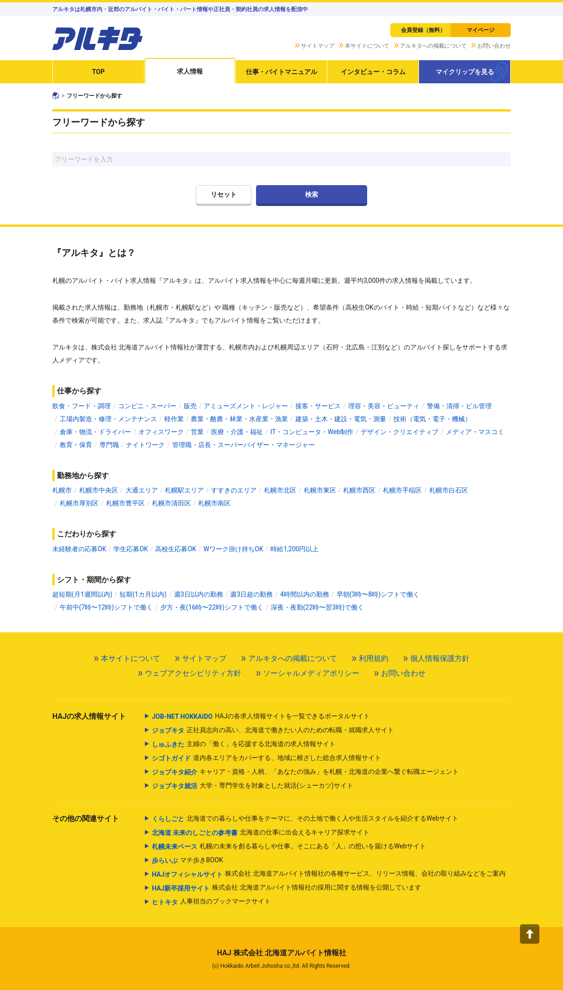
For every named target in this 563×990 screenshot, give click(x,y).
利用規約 (373, 658)
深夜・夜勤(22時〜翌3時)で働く (317, 607)
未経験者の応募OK (79, 549)
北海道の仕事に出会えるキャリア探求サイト (260, 832)
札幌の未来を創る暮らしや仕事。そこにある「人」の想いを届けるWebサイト (289, 846)
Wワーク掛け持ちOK (233, 549)
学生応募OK (130, 549)
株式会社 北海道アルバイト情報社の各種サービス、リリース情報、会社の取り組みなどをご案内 (329, 874)
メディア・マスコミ (475, 432)
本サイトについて (367, 46)
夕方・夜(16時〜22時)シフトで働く (211, 607)
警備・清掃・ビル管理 (459, 406)
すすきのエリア (233, 490)
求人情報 (190, 71)
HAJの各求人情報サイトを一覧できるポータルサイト (261, 716)
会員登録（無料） (423, 30)
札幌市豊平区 (125, 503)
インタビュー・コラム (373, 71)
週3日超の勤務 (251, 594)
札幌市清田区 (171, 503)
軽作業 (174, 419)
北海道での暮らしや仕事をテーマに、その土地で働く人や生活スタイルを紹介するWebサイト (305, 818)
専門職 (109, 444)
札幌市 (62, 490)
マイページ (480, 30)
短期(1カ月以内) (143, 594)
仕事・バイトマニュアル (281, 71)
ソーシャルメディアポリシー (311, 673)
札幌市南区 (214, 503)
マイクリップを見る (465, 71)
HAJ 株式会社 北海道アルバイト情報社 (281, 952)
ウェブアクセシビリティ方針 (193, 673)
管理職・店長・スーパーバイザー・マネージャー (243, 444)
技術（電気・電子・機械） (432, 419)
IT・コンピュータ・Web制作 (311, 432)
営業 (197, 432)
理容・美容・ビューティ (383, 406)
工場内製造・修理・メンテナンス (108, 419)
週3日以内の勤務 (198, 594)
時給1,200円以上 (294, 549)
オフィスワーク (161, 432)
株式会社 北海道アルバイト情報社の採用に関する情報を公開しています (286, 888)
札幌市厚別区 (79, 503)
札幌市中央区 (98, 490)
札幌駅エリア (184, 490)
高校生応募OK (175, 549)
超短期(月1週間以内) (82, 594)
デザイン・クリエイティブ (399, 432)
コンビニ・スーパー (147, 406)
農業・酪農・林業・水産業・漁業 (239, 419)
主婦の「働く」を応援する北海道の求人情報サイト (244, 744)
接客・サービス (318, 406)
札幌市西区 (359, 490)
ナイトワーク (145, 444)
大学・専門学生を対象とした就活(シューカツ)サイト (252, 785)
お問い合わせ (494, 46)
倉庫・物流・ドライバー (95, 432)
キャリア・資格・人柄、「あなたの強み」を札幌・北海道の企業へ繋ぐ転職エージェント (305, 772)
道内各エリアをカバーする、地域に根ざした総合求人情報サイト (266, 758)
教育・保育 (76, 444)
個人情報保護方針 (439, 658)
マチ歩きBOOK (187, 860)
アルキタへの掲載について (433, 46)
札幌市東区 (320, 490)
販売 (190, 406)
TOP (98, 71)
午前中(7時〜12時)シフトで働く (106, 607)
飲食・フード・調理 (81, 406)
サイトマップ (317, 46)
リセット (224, 194)
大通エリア (141, 490)
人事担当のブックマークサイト (211, 902)
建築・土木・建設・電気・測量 (340, 419)
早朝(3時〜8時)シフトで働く (378, 594)
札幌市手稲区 (402, 490)
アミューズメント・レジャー (246, 406)
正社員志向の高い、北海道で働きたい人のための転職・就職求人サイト (273, 730)
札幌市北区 (280, 490)
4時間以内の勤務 (304, 594)
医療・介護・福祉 (237, 432)
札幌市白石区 (448, 490)
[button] (529, 934)
